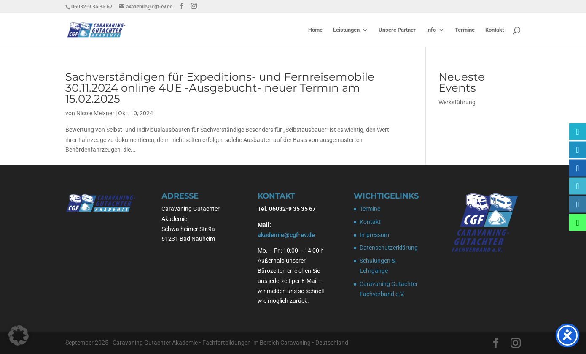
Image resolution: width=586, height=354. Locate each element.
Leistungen (346, 30)
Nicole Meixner (95, 113)
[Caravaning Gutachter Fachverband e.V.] (577, 168)
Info (431, 30)
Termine (465, 30)
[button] (18, 335)
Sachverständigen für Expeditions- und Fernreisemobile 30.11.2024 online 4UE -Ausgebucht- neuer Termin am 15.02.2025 (219, 88)
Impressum (374, 234)
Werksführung (457, 102)
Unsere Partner (397, 30)
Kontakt (494, 30)
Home (315, 30)
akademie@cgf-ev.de (286, 234)
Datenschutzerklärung (389, 247)
